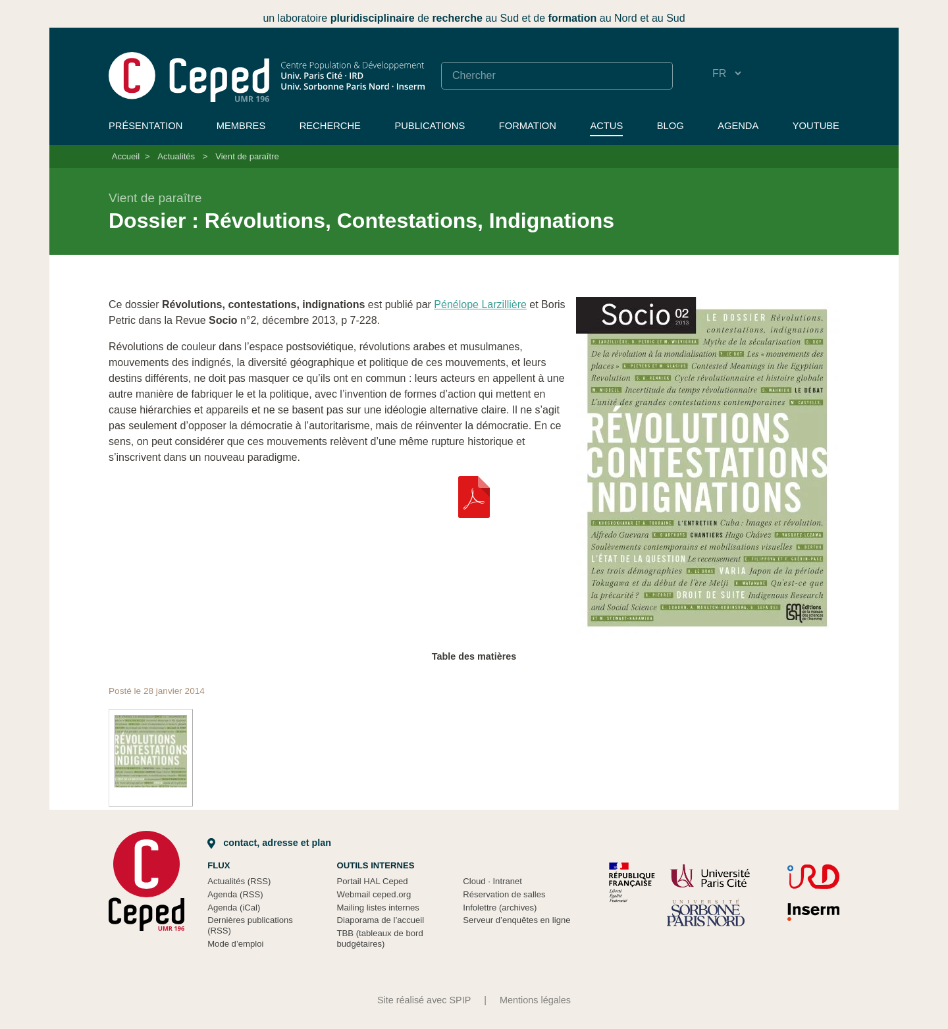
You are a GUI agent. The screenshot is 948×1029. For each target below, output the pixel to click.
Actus (606, 125)
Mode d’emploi (235, 944)
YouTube (816, 125)
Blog (670, 125)
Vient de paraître (247, 156)
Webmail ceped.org (374, 894)
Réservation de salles (504, 894)
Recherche (330, 125)
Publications (429, 125)
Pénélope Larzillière (480, 304)
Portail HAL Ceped (372, 881)
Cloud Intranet (492, 881)
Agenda (738, 125)
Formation (527, 125)
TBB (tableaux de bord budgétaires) (380, 938)
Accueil (126, 156)
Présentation (145, 125)
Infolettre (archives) (500, 907)
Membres (241, 125)
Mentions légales (535, 1000)
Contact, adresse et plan (269, 842)
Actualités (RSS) (239, 881)
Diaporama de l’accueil (381, 920)
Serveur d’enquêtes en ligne (516, 920)
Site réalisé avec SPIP (424, 1000)
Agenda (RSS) (235, 894)
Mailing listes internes (378, 907)
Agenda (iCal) (233, 907)
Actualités (176, 156)
